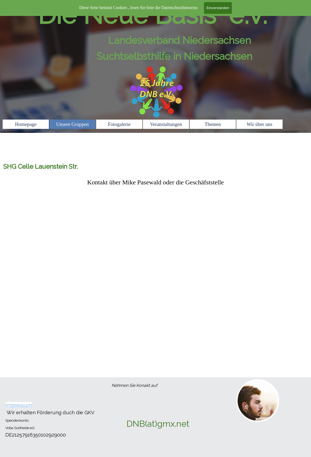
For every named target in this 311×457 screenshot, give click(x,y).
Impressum (18, 405)
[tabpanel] (155, 182)
